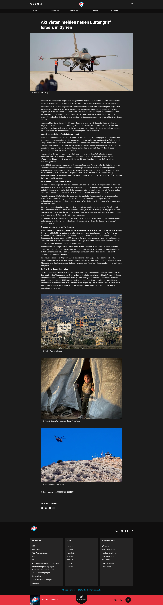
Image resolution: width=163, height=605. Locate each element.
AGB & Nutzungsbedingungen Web (45, 563)
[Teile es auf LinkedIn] (49, 508)
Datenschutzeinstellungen (42, 580)
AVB (33, 560)
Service (116, 10)
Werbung (105, 546)
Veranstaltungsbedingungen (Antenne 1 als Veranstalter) (43, 568)
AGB (33, 546)
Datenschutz (37, 576)
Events (55, 10)
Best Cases (106, 567)
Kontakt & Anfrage (109, 553)
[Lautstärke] (116, 600)
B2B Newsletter (108, 556)
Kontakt (70, 546)
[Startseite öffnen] (81, 4)
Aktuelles (75, 10)
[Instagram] (34, 4)
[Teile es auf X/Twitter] (46, 508)
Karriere (70, 560)
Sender (96, 10)
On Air (36, 10)
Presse (69, 563)
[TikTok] (41, 4)
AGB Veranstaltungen (40, 553)
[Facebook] (38, 4)
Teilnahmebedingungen (41, 573)
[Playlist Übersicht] (121, 600)
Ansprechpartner (108, 550)
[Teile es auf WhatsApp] (53, 508)
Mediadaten (106, 560)
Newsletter (71, 553)
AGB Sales (36, 550)
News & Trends (108, 563)
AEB (33, 556)
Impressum (36, 583)
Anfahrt (70, 550)
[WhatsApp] (31, 4)
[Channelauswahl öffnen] (132, 4)
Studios (70, 567)
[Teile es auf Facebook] (42, 508)
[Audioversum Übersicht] (81, 598)
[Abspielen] (128, 600)
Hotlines (70, 556)
